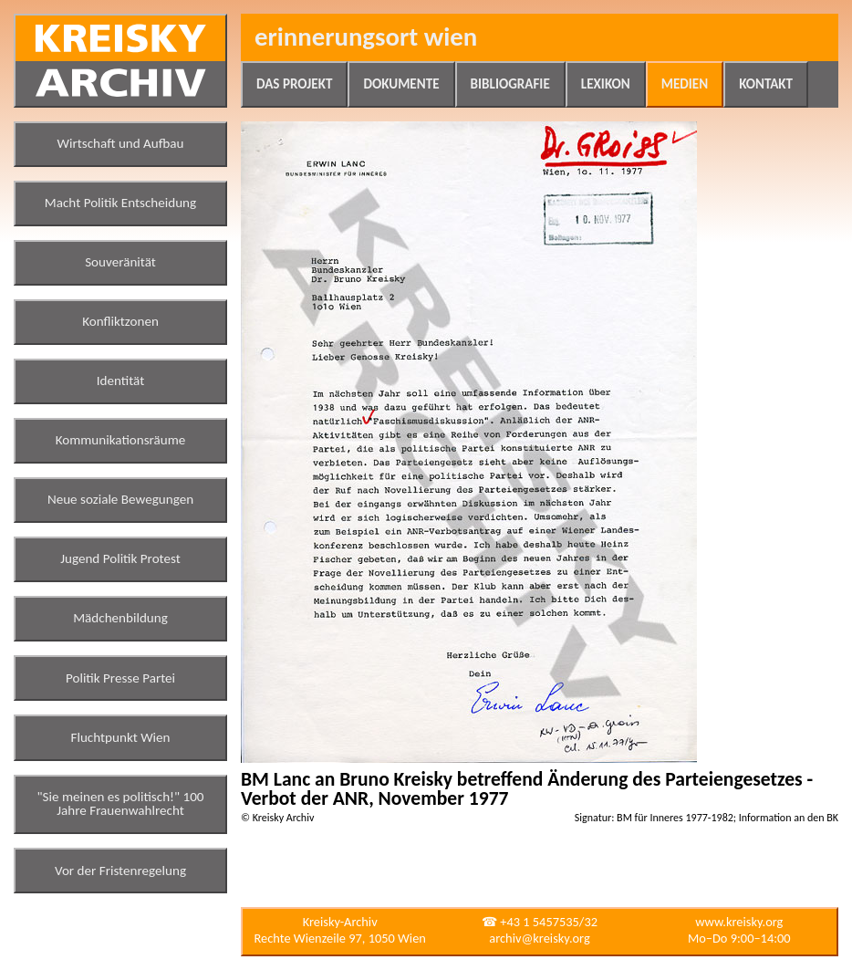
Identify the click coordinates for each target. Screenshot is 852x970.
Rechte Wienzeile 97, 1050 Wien (340, 938)
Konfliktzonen (120, 321)
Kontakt (766, 84)
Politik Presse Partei (120, 678)
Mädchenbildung (120, 618)
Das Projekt (294, 84)
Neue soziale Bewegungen (120, 499)
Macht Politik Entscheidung (120, 202)
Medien (684, 84)
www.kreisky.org (739, 921)
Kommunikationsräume (121, 440)
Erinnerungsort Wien (366, 37)
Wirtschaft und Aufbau (120, 143)
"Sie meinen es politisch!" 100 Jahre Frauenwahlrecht (120, 803)
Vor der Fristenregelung (120, 870)
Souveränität (120, 262)
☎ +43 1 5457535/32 (539, 921)
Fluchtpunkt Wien (120, 737)
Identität (121, 380)
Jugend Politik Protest (120, 558)
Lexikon (605, 84)
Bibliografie (510, 84)
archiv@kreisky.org (539, 938)
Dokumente (401, 84)
